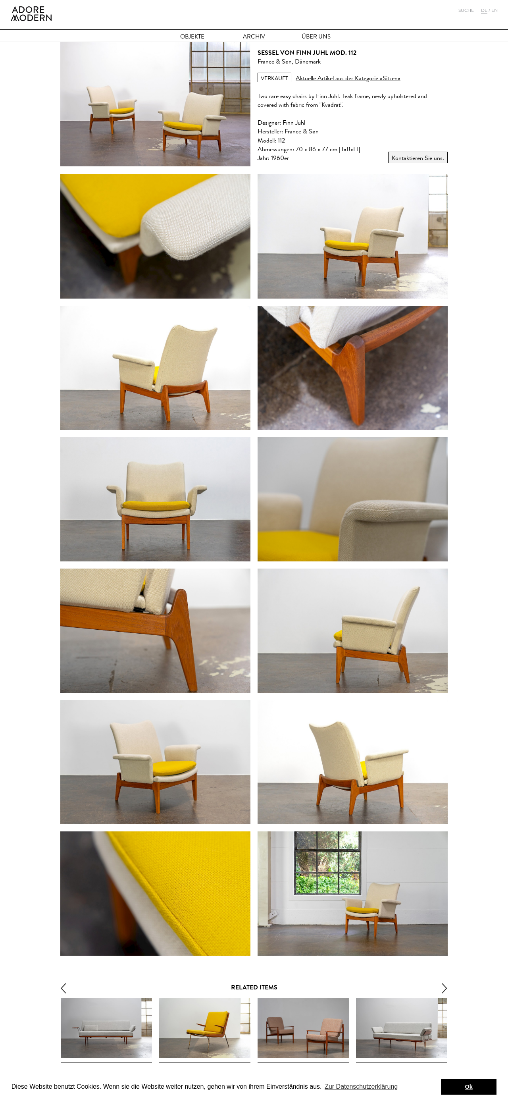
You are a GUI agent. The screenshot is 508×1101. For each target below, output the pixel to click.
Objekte (192, 37)
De (484, 10)
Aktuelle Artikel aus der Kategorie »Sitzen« (348, 78)
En (494, 10)
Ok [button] (469, 1087)
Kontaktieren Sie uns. (418, 157)
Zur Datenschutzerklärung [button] (361, 1086)
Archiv (254, 37)
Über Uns (316, 37)
